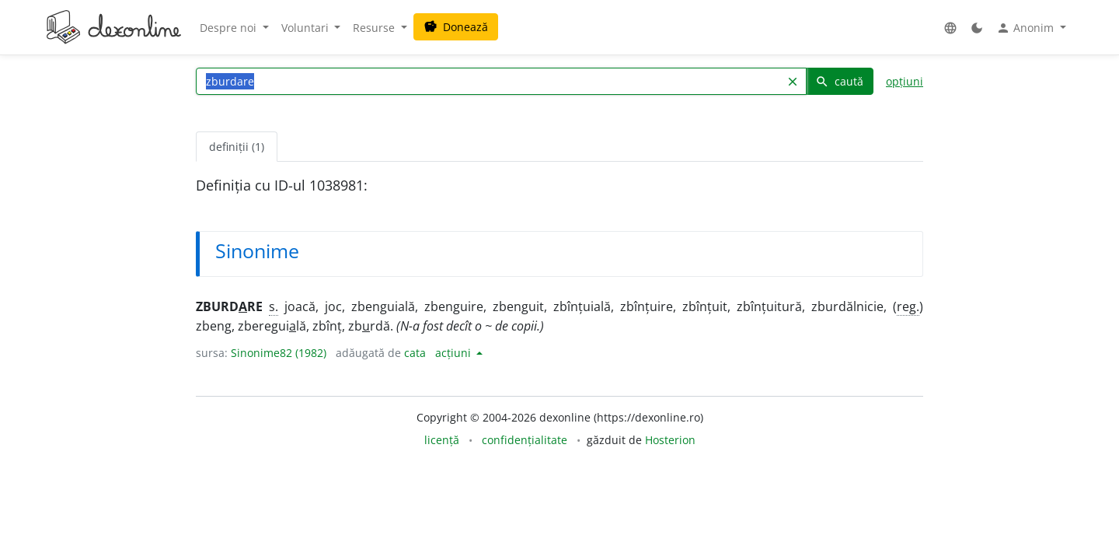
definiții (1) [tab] (236, 146)
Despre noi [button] (230, 27)
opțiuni (904, 81)
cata (415, 352)
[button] (950, 27)
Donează (456, 26)
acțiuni (454, 352)
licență (441, 439)
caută (839, 81)
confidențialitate (524, 439)
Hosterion (670, 439)
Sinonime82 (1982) (278, 352)
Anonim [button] (1026, 28)
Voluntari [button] (306, 27)
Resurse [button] (375, 27)
